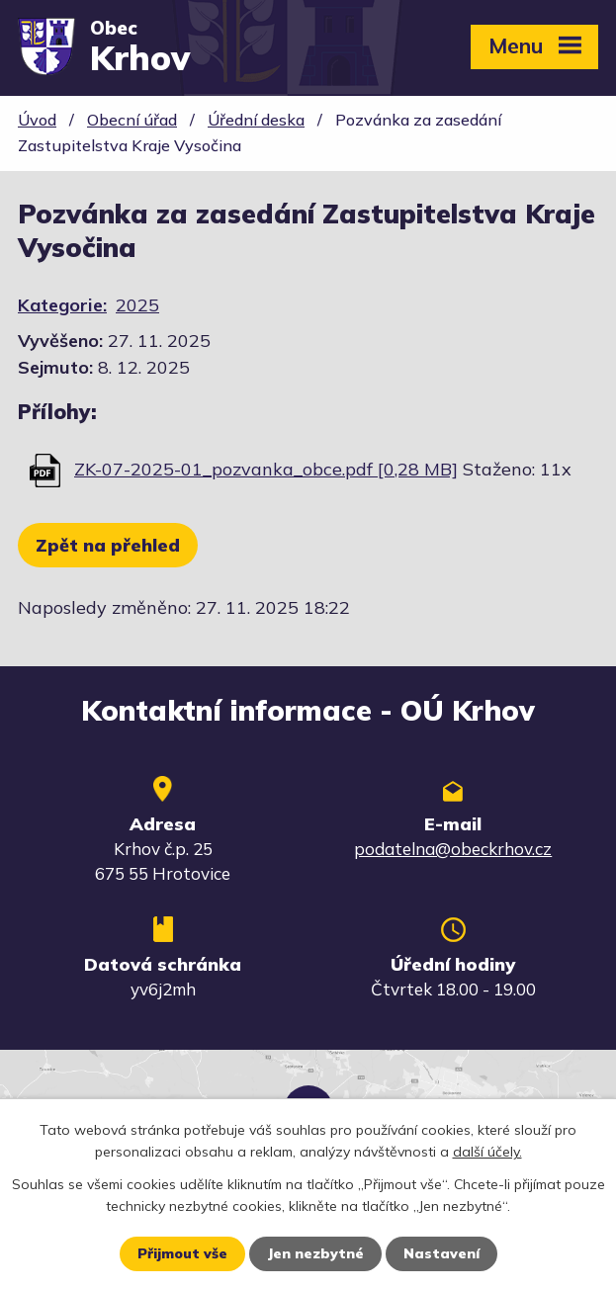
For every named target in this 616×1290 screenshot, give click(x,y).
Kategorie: (62, 305)
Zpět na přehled (108, 545)
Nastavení (441, 1253)
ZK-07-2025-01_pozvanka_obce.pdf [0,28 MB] (266, 469)
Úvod (37, 119)
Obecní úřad (132, 119)
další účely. (487, 1152)
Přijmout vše (182, 1253)
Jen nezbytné (315, 1253)
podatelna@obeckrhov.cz (453, 848)
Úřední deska (256, 119)
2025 (137, 305)
